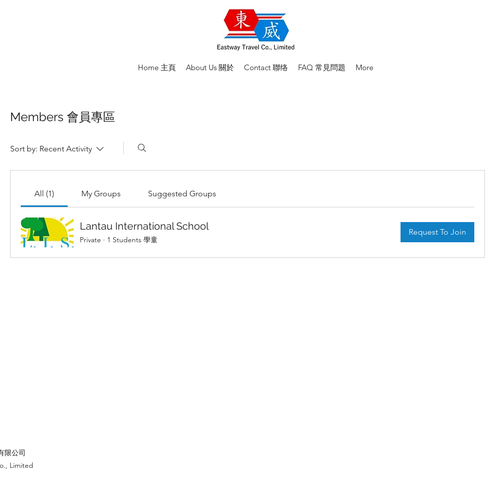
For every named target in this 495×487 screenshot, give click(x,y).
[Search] (142, 148)
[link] (44, 193)
